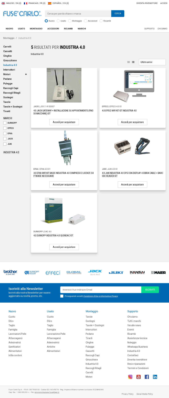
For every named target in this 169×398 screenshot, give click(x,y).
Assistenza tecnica (137, 338)
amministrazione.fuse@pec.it (47, 392)
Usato (61, 21)
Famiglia (13, 329)
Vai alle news (134, 325)
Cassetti (7, 51)
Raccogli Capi (10, 88)
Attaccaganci (15, 338)
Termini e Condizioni (138, 368)
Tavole (6, 102)
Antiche (51, 346)
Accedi (163, 3)
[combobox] (84, 13)
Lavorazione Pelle (56, 334)
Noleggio (131, 342)
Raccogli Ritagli (11, 92)
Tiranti (6, 111)
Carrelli (7, 46)
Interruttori (9, 69)
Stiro (11, 321)
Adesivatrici (15, 342)
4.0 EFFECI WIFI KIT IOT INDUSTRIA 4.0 (119, 110)
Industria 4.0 (10, 65)
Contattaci (132, 355)
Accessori (90, 21)
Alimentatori (15, 351)
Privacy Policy (128, 394)
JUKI (7, 144)
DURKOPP (10, 123)
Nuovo (49, 21)
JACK (8, 138)
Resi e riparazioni (136, 364)
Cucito (12, 316)
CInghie (7, 56)
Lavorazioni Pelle (17, 334)
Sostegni (8, 97)
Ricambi (105, 21)
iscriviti (150, 289)
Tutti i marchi (134, 321)
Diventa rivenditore (147, 3)
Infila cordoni (15, 355)
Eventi (130, 329)
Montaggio (75, 21)
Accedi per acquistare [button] (64, 122)
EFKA (7, 133)
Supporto (149, 29)
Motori (7, 74)
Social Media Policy (144, 394)
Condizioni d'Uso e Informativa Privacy (100, 296)
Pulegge (7, 83)
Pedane (7, 79)
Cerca (118, 13)
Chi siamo (162, 29)
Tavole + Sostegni (12, 106)
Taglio (12, 325)
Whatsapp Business (137, 346)
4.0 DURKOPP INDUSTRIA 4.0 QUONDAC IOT (53, 235)
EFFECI (8, 128)
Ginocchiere (10, 60)
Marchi (82, 28)
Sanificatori (14, 346)
